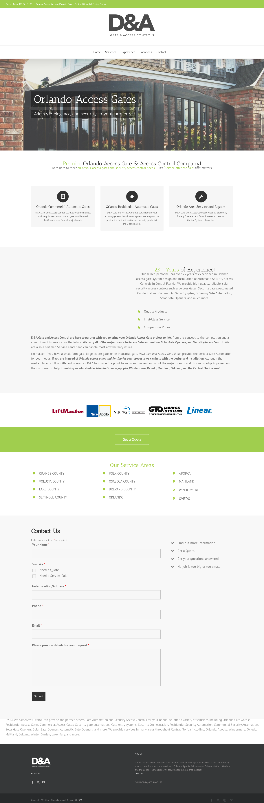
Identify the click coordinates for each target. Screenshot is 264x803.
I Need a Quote (48, 570)
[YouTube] (43, 782)
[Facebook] (32, 782)
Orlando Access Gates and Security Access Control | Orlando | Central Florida (70, 4)
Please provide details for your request (60, 645)
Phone (37, 606)
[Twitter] (38, 782)
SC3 (80, 800)
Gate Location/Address (49, 586)
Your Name (41, 545)
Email (37, 625)
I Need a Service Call (52, 576)
